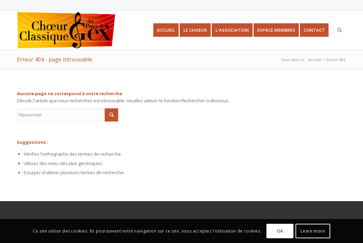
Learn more (313, 231)
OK (280, 231)
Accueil (314, 59)
